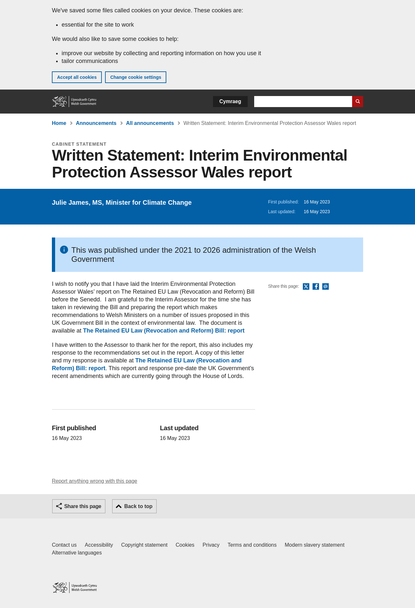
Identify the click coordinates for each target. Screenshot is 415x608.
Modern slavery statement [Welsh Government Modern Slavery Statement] (314, 545)
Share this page (82, 506)
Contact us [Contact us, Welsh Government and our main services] (64, 545)
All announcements (150, 123)
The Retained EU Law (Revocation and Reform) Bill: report (163, 330)
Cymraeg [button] (230, 101)
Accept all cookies (77, 77)
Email (325, 286)
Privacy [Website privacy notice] (211, 545)
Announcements (96, 123)
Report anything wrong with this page (94, 481)
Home (59, 123)
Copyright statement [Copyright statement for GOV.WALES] (144, 545)
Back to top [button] (138, 506)
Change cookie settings (135, 77)
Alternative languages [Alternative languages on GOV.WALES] (77, 552)
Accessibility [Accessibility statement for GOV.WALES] (99, 545)
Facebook (316, 286)
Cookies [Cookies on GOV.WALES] (185, 545)
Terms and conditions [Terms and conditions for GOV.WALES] (252, 545)
